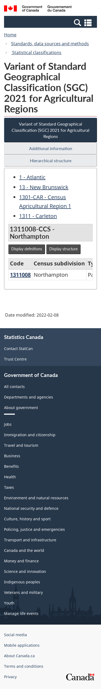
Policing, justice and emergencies (34, 529)
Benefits (11, 466)
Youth (9, 602)
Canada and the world (24, 550)
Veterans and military (23, 592)
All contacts (14, 386)
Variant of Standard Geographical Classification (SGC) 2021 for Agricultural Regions (50, 130)
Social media (15, 634)
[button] (51, 22)
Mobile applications (22, 645)
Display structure (63, 249)
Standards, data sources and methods (50, 44)
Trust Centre (15, 359)
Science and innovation (25, 571)
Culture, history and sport (27, 518)
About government (21, 407)
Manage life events (21, 613)
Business (12, 455)
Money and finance (21, 560)
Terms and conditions (23, 666)
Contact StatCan (18, 348)
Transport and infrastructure (30, 539)
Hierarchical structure (50, 160)
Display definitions (26, 249)
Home (10, 35)
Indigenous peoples (22, 581)
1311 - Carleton (38, 216)
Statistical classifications (36, 53)
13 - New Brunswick (43, 187)
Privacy (10, 676)
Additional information (50, 148)
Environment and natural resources (36, 497)
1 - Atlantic (32, 177)
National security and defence (31, 508)
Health (10, 476)
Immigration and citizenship (29, 434)
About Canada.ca (19, 655)
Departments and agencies (28, 397)
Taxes (9, 487)
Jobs (8, 424)
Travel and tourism (21, 445)
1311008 (20, 274)
